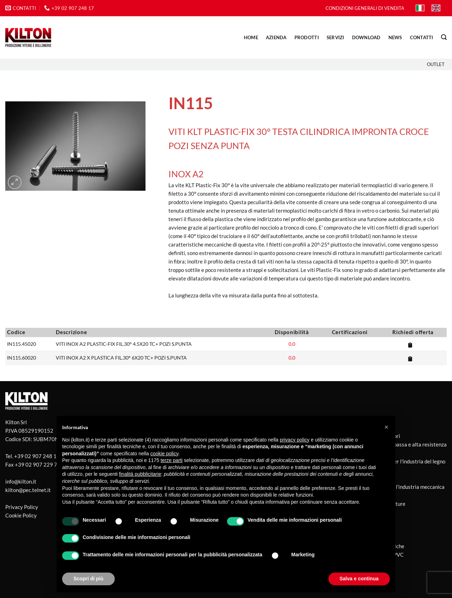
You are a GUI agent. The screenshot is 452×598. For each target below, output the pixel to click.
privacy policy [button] (294, 440)
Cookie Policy (21, 515)
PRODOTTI (307, 37)
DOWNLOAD (366, 37)
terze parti (172, 460)
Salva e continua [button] (359, 578)
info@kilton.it (20, 481)
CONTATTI (421, 37)
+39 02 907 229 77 (37, 464)
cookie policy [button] (164, 453)
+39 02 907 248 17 (37, 456)
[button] (444, 37)
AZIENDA (276, 37)
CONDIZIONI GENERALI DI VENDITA (365, 8)
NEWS (395, 37)
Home (251, 37)
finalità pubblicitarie (140, 474)
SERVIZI (335, 37)
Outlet (436, 64)
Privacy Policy (21, 507)
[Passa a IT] (420, 8)
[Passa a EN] (436, 8)
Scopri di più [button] (88, 578)
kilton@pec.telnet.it (28, 490)
